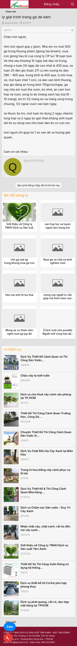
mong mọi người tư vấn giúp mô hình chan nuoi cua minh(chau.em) (57, 298)
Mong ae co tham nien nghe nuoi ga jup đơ (19, 332)
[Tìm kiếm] (72, 4)
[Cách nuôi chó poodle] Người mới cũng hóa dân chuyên (58, 333)
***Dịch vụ (12, 349)
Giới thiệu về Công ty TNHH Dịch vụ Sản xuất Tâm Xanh (19, 227)
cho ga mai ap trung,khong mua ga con (19, 261)
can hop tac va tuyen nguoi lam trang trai (58, 225)
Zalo (10, 626)
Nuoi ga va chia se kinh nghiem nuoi (57, 261)
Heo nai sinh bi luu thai (19, 294)
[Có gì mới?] (65, 4)
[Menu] (5, 4)
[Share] (72, 30)
